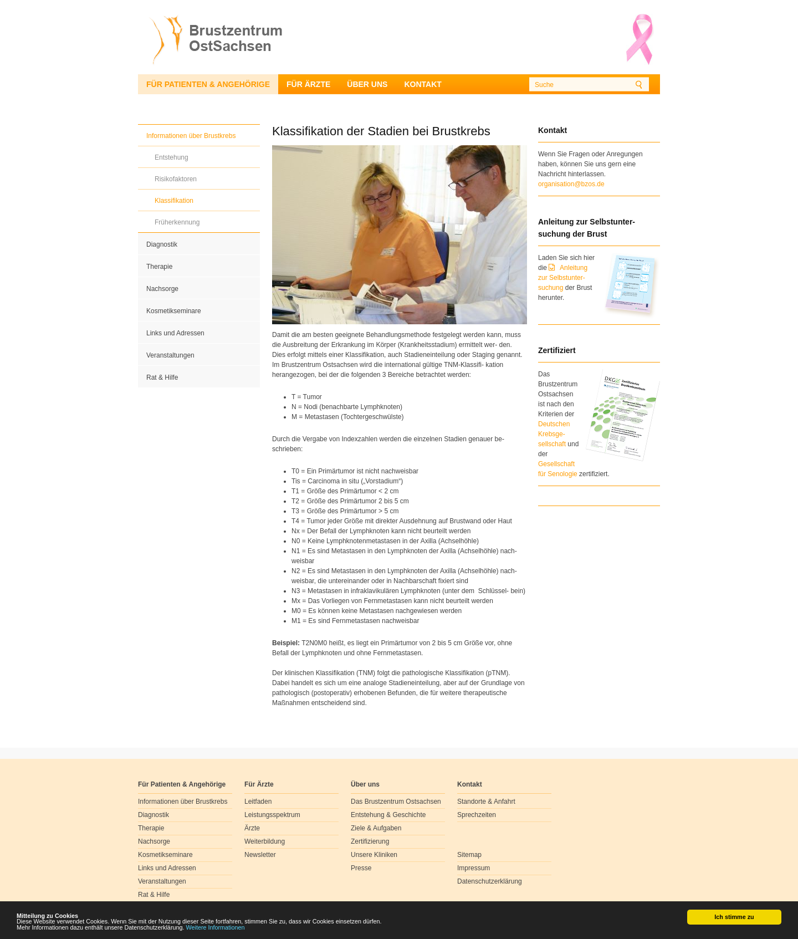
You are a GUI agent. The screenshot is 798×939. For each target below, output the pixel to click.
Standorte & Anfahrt (486, 801)
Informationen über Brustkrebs (191, 136)
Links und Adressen (175, 333)
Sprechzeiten (476, 815)
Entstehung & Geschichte (388, 815)
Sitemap (469, 855)
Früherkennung (177, 222)
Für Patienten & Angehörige (208, 84)
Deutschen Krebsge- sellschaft (554, 434)
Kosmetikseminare (173, 311)
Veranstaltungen (170, 355)
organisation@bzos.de (571, 184)
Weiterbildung (264, 841)
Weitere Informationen (215, 928)
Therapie (159, 267)
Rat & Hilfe (162, 377)
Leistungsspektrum (272, 815)
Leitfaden (258, 801)
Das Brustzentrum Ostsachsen (396, 801)
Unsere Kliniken (374, 855)
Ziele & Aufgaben (376, 828)
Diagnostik (161, 244)
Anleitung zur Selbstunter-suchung (562, 278)
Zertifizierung (370, 841)
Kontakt (422, 84)
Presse (361, 868)
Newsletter (260, 855)
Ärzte (252, 828)
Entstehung (171, 157)
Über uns (367, 84)
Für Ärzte (308, 84)
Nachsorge (162, 289)
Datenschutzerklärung (489, 881)
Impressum (473, 868)
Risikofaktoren (176, 179)
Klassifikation (174, 201)
